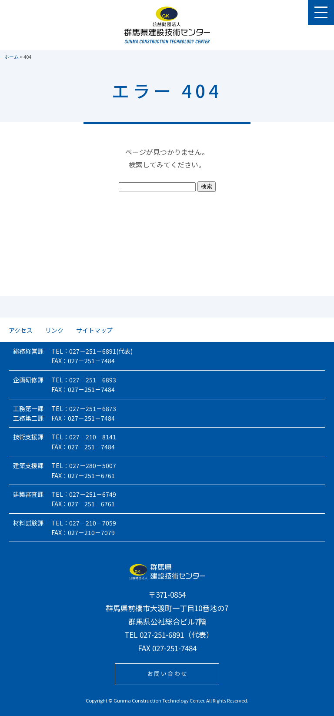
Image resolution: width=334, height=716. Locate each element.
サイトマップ (94, 330)
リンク (54, 330)
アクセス (21, 330)
